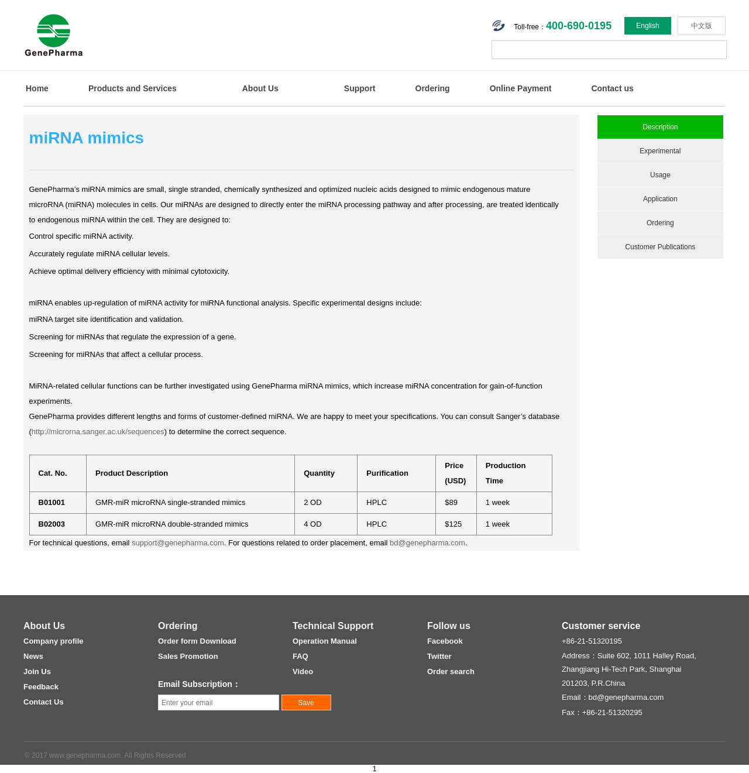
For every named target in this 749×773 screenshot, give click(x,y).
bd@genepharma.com (427, 542)
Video (303, 671)
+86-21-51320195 (592, 641)
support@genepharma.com (178, 542)
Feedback (41, 686)
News (33, 656)
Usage (660, 175)
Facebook (445, 641)
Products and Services (132, 88)
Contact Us (43, 702)
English (647, 26)
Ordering (432, 88)
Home (37, 88)
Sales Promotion (188, 656)
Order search (451, 671)
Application (660, 199)
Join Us (37, 671)
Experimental (660, 151)
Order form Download (197, 641)
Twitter (439, 656)
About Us (260, 88)
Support (360, 88)
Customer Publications (660, 247)
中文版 (701, 26)
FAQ (300, 656)
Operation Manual (325, 641)
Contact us (612, 88)
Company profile (53, 641)
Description (660, 127)
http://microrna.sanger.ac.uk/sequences (98, 431)
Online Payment (521, 88)
